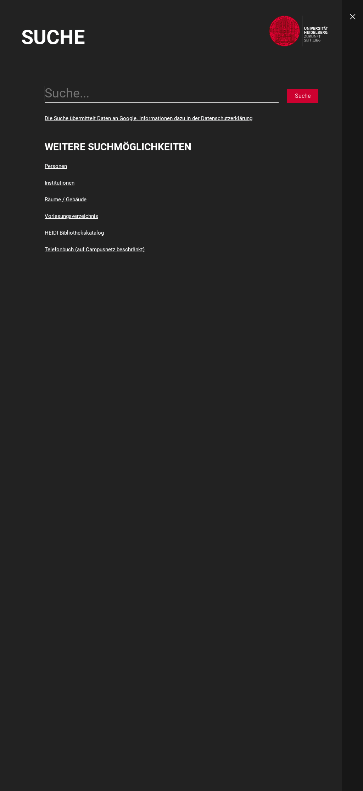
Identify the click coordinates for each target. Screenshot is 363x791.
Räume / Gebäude (65, 199)
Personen (56, 166)
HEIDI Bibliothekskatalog (74, 233)
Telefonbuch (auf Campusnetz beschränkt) (95, 249)
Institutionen (59, 183)
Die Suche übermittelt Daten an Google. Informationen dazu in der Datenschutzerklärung (148, 118)
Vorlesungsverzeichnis (71, 216)
